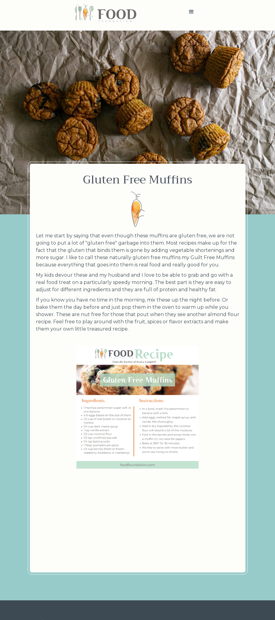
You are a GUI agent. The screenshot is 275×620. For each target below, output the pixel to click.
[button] (191, 15)
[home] (106, 15)
